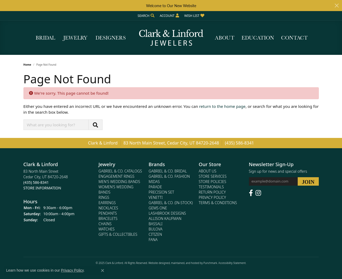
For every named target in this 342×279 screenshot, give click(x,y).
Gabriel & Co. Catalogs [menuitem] (120, 171)
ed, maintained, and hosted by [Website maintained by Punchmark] (185, 263)
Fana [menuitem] (153, 239)
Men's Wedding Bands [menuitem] (119, 181)
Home (27, 64)
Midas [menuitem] (154, 181)
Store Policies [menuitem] (212, 181)
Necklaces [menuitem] (108, 207)
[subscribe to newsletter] (308, 181)
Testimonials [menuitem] (211, 186)
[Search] (146, 15)
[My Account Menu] (169, 15)
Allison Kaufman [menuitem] (165, 218)
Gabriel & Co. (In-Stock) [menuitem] (171, 202)
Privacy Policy (72, 270)
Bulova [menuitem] (156, 229)
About (224, 37)
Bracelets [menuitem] (108, 218)
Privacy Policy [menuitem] (212, 197)
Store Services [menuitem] (213, 176)
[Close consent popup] (102, 270)
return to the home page (222, 106)
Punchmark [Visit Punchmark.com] (210, 263)
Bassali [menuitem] (156, 223)
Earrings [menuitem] (107, 202)
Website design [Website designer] (157, 263)
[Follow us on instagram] (258, 193)
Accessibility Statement (231, 263)
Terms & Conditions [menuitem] (218, 202)
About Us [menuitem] (207, 171)
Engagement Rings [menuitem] (116, 176)
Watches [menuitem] (107, 229)
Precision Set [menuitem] (161, 192)
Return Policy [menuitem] (212, 192)
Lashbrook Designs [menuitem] (167, 213)
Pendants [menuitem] (108, 213)
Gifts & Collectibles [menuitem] (118, 234)
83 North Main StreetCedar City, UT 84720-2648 (45, 179)
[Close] (337, 5)
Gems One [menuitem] (158, 207)
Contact (294, 37)
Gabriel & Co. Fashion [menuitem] (169, 176)
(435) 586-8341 (239, 143)
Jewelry (75, 37)
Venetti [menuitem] (156, 197)
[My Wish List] (194, 15)
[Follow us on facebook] (251, 193)
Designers (110, 37)
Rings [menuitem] (104, 197)
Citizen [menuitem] (155, 234)
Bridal (45, 37)
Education (258, 37)
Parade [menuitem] (155, 186)
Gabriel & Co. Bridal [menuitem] (168, 171)
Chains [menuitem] (105, 223)
